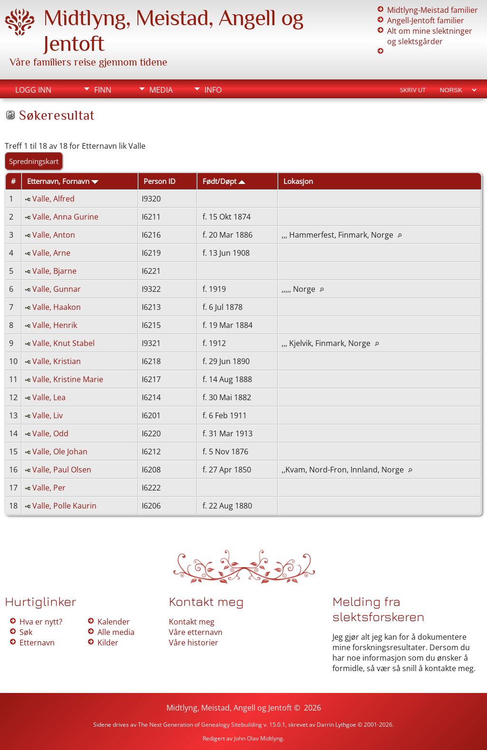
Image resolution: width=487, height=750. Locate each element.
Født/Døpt (224, 181)
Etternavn (37, 642)
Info (213, 90)
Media (161, 90)
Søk (25, 632)
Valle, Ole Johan (60, 451)
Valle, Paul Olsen (61, 469)
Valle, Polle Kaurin (64, 505)
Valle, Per (49, 487)
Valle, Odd (50, 433)
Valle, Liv (47, 415)
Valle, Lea (49, 397)
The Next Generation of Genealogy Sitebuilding (200, 725)
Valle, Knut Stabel (63, 343)
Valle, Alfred (53, 198)
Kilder (107, 642)
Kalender (113, 621)
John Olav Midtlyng (258, 738)
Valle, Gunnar (56, 289)
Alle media (116, 632)
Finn (102, 90)
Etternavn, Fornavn (62, 181)
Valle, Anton (53, 235)
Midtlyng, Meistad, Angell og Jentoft (229, 707)
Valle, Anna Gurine (65, 217)
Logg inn (33, 90)
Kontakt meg (191, 621)
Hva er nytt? (40, 621)
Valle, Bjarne (54, 271)
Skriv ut (413, 90)
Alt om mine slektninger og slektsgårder (429, 36)
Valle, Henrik (54, 325)
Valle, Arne (51, 253)
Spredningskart (33, 161)
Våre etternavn (196, 632)
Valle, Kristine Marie (67, 379)
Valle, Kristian (56, 361)
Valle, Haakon (56, 307)
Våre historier (193, 642)
